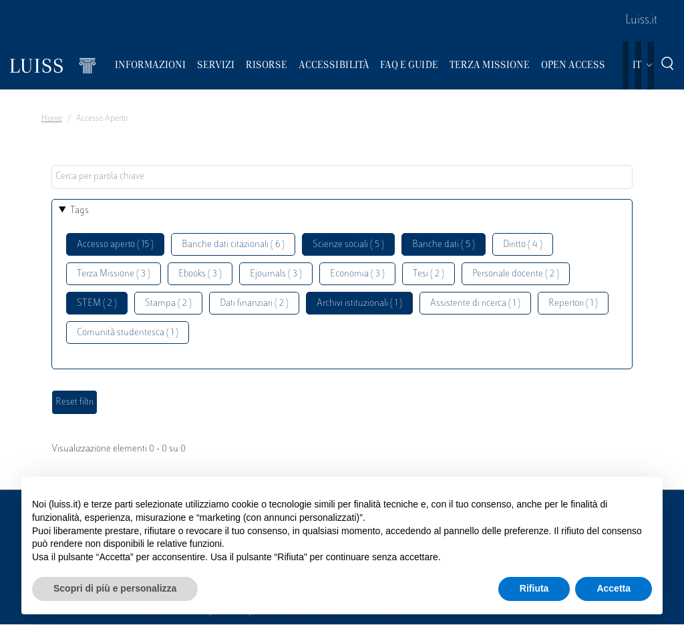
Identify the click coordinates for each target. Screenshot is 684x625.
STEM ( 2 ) (97, 303)
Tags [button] (79, 211)
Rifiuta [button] (534, 588)
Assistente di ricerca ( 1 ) (475, 303)
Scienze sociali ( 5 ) (348, 245)
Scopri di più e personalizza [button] (114, 588)
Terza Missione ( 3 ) (113, 274)
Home (51, 119)
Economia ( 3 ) (357, 274)
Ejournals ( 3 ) (276, 274)
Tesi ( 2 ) (428, 274)
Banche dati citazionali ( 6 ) (233, 245)
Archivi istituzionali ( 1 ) (359, 303)
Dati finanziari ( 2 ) (254, 303)
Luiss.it (641, 21)
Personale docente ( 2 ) (515, 274)
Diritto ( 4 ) (522, 245)
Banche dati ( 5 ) (443, 245)
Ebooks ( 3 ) (200, 274)
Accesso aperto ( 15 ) (115, 245)
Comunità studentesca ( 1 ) (127, 333)
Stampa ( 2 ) (168, 303)
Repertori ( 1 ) (573, 303)
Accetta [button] (613, 588)
